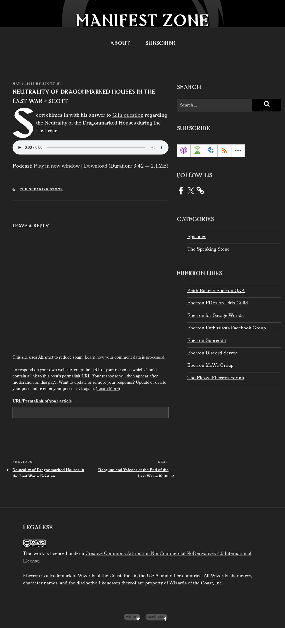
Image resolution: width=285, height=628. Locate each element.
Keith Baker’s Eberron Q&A (216, 291)
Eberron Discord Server (212, 353)
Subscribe (160, 43)
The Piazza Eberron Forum (215, 378)
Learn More (108, 389)
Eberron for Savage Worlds (215, 316)
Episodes (196, 237)
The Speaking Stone (41, 189)
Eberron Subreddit (206, 341)
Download (95, 166)
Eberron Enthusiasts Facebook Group (226, 328)
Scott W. (51, 84)
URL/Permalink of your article (42, 402)
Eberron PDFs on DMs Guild (217, 303)
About (120, 43)
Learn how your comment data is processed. (125, 357)
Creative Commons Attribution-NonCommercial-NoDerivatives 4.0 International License (137, 558)
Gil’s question (124, 115)
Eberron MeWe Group (210, 366)
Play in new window (57, 166)
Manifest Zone (142, 20)
